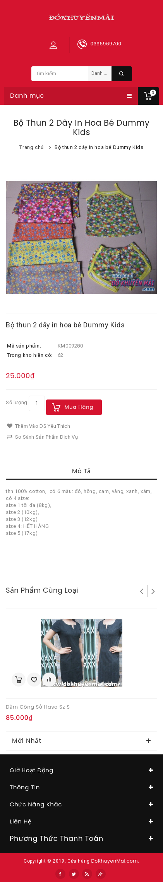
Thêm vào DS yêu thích (38, 426)
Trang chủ (31, 147)
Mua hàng (79, 407)
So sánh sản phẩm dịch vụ (42, 437)
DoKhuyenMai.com (114, 861)
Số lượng (16, 402)
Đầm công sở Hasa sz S (38, 707)
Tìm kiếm (122, 73)
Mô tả (81, 471)
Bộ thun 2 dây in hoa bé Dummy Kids (99, 147)
